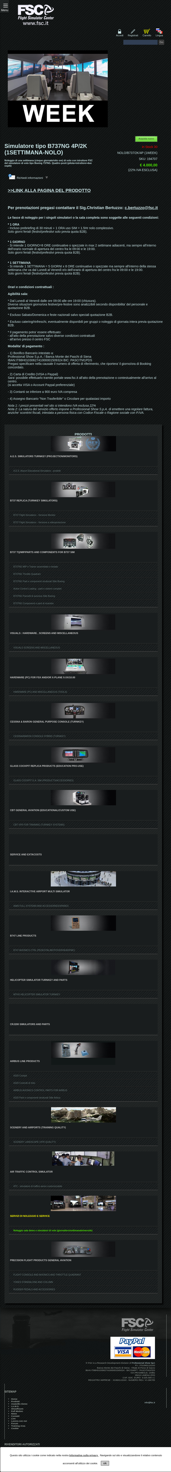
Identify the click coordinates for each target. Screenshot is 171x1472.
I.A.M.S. (15, 1406)
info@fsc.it (150, 1402)
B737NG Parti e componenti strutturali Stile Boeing (39, 581)
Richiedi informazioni (32, 178)
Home (14, 1399)
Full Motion (17, 1411)
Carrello (146, 35)
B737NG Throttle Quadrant (27, 574)
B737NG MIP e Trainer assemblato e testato (35, 566)
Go (161, 42)
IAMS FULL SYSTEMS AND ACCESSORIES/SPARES (41, 906)
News (14, 1413)
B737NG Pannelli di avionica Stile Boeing (34, 596)
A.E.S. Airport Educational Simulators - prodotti (37, 471)
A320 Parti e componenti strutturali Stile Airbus (36, 1097)
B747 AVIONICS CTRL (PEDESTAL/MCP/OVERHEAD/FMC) (44, 950)
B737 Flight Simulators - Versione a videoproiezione (39, 522)
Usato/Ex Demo (19, 1404)
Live (13, 1418)
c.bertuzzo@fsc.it (141, 208)
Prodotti (15, 1401)
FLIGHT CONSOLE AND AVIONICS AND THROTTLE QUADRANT (47, 1275)
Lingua (159, 35)
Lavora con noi (19, 1421)
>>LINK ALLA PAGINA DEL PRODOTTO (49, 190)
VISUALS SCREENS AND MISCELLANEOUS (36, 647)
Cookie (14, 1428)
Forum (14, 1423)
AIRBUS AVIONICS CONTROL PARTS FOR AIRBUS (40, 1090)
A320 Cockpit (20, 1075)
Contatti (15, 1416)
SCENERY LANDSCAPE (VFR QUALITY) (34, 1142)
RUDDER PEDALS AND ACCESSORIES (34, 1289)
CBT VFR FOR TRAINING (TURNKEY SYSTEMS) (39, 825)
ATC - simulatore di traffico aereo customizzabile (37, 1186)
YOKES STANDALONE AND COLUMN (33, 1282)
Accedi (119, 35)
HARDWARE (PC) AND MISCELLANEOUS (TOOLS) (40, 692)
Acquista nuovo (146, 138)
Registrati (133, 35)
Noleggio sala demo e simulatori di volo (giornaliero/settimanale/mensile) (52, 1230)
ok (105, 1463)
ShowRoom (17, 1408)
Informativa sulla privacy (84, 1455)
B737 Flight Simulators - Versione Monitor (34, 515)
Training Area (18, 1426)
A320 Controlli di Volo (24, 1083)
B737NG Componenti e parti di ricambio (33, 603)
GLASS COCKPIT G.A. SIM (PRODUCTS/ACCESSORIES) (43, 780)
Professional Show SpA (143, 1363)
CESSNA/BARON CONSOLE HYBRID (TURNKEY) (39, 736)
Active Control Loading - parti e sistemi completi (37, 589)
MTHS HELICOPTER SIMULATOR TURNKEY (36, 994)
